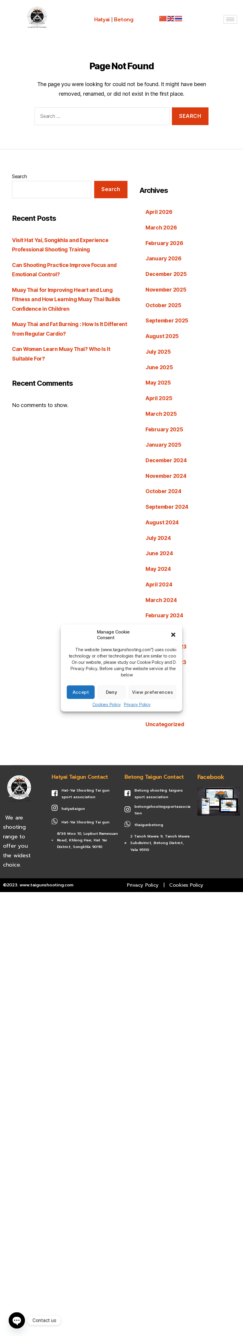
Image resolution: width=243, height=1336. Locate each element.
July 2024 (159, 536)
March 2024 (161, 598)
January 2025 (164, 444)
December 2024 (167, 459)
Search (19, 176)
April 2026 (159, 212)
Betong (124, 19)
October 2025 (164, 304)
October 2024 (164, 490)
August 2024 (162, 521)
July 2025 (159, 351)
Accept (81, 692)
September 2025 (168, 320)
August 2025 (162, 335)
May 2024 (159, 567)
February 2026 (165, 243)
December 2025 (167, 274)
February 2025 (165, 428)
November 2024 (167, 475)
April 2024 (159, 583)
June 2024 (159, 552)
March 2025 (161, 413)
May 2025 (159, 382)
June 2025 (159, 366)
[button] (173, 635)
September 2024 (168, 505)
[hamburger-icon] (230, 19)
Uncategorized (165, 722)
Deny (112, 692)
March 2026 (161, 227)
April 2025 (159, 397)
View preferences (152, 692)
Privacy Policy (137, 704)
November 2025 (167, 289)
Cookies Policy (106, 704)
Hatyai (102, 19)
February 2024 (165, 613)
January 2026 (164, 258)
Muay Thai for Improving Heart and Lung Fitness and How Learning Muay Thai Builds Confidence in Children (67, 299)
